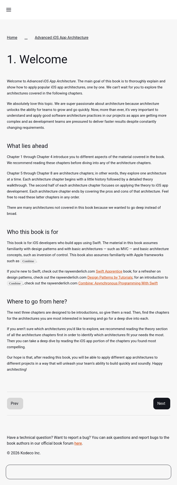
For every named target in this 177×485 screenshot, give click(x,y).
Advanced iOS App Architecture (61, 37)
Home (12, 37)
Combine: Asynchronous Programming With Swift (118, 283)
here (78, 443)
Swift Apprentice (109, 271)
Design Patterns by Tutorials (110, 277)
